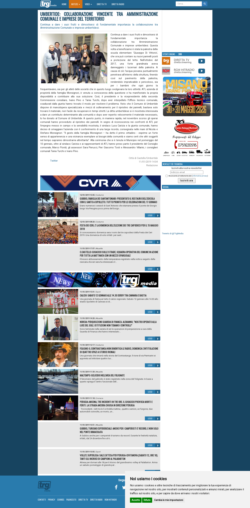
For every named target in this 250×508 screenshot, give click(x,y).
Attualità (99, 248)
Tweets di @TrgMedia (172, 233)
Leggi (154, 215)
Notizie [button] (75, 4)
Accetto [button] (136, 500)
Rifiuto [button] (147, 500)
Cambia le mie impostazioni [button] (168, 500)
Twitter (54, 160)
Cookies (60, 499)
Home (65, 4)
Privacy (51, 499)
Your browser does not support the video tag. (187, 30)
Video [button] (88, 4)
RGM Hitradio (111, 499)
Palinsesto (71, 499)
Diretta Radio (118, 4)
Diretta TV (102, 4)
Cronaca (99, 398)
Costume (100, 195)
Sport (98, 292)
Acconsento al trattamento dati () (188, 176)
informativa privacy (200, 176)
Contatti (42, 499)
